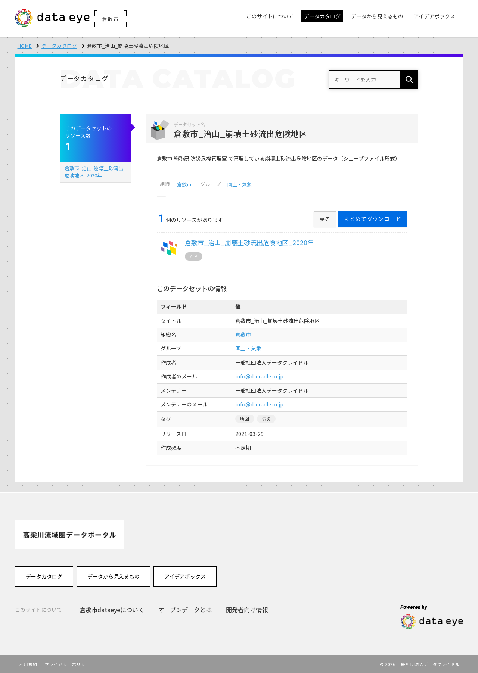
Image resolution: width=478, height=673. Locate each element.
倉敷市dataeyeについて (112, 609)
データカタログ (59, 45)
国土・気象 (239, 184)
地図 (244, 418)
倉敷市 (184, 184)
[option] (69, 534)
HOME (25, 45)
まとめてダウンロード (372, 218)
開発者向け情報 (247, 609)
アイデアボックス (185, 576)
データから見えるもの (113, 576)
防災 (266, 418)
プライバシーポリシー (67, 664)
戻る (325, 218)
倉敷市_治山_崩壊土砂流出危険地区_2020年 (94, 171)
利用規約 (28, 664)
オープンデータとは (185, 609)
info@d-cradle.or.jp (259, 376)
